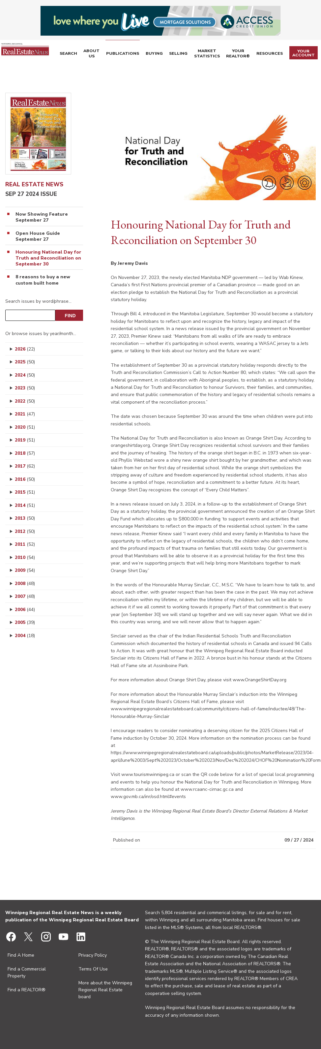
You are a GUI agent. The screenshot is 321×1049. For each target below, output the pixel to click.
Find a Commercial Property (27, 972)
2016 (25, 479)
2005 (25, 622)
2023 (25, 388)
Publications (132, 54)
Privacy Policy (92, 955)
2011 (25, 544)
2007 (25, 596)
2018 (25, 453)
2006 (25, 609)
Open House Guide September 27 (37, 236)
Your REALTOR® (244, 54)
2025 (25, 362)
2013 (25, 518)
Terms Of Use (93, 969)
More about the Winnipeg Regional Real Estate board (105, 990)
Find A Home (21, 955)
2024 (25, 375)
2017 (25, 466)
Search (83, 54)
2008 (25, 583)
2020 (25, 427)
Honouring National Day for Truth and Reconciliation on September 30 (48, 258)
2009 (25, 570)
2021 (25, 414)
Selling (184, 54)
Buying (162, 54)
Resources (274, 54)
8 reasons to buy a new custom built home (42, 280)
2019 (25, 440)
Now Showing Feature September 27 (41, 217)
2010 (25, 557)
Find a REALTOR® (26, 990)
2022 (25, 401)
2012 (25, 531)
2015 (25, 492)
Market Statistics (213, 54)
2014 (25, 505)
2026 (25, 349)
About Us (104, 54)
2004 (25, 635)
